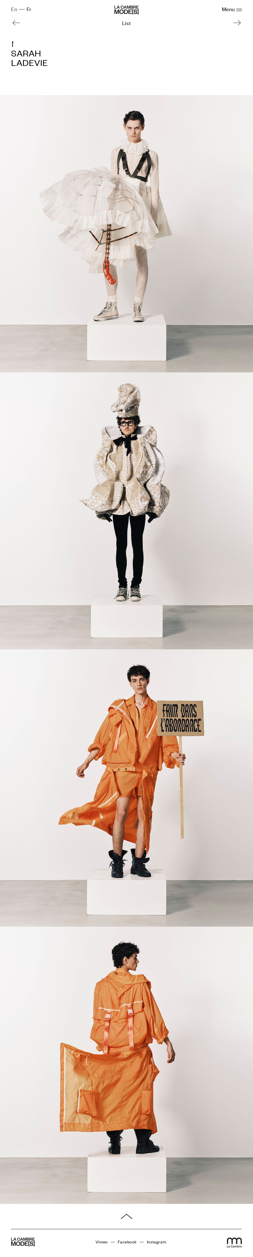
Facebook (127, 1241)
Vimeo (102, 1241)
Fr (29, 9)
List (126, 22)
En (14, 9)
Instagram (156, 1241)
